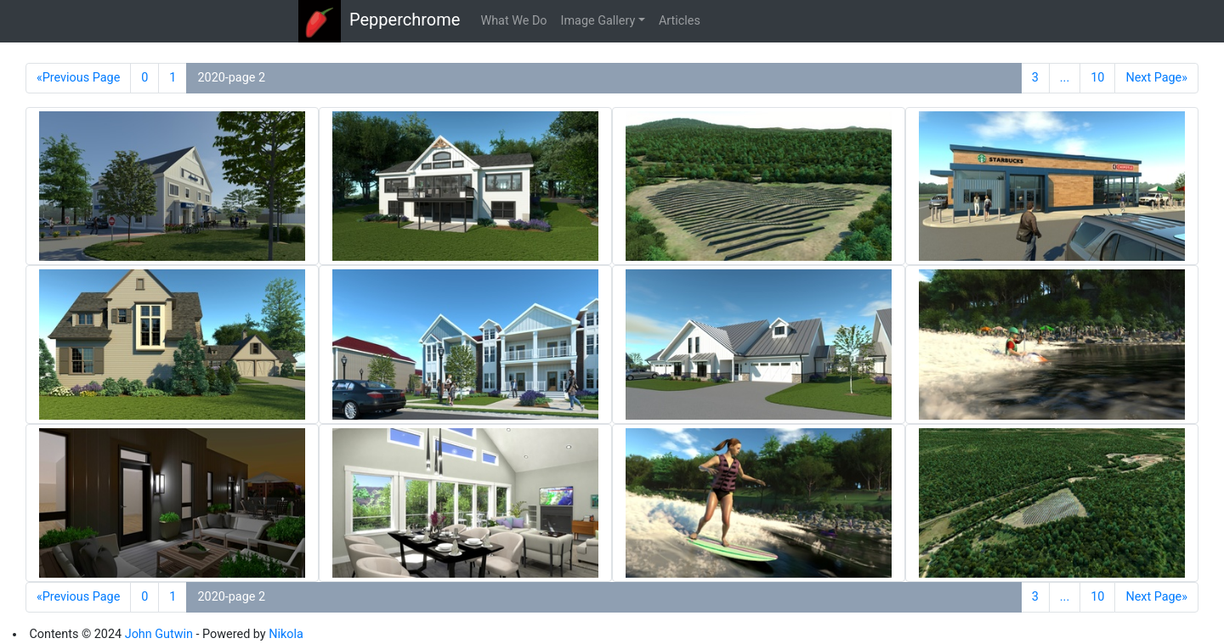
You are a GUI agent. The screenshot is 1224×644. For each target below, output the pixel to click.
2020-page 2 (231, 78)
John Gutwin (159, 634)
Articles (679, 21)
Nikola (286, 634)
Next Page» (1156, 78)
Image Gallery (598, 21)
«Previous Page (78, 78)
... (1064, 78)
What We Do (513, 21)
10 (1097, 78)
